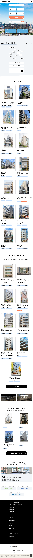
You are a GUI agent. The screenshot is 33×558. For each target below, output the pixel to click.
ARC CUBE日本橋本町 (6, 222)
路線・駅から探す (11, 512)
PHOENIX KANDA (21, 127)
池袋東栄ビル (4, 245)
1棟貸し (19, 29)
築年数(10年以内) (12, 521)
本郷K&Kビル (4, 197)
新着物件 (8, 29)
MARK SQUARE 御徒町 (14, 378)
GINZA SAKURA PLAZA (8, 425)
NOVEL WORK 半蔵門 (6, 305)
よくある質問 (11, 539)
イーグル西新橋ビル (24, 425)
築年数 (8, 32)
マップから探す (11, 514)
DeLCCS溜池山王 (21, 222)
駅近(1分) (11, 524)
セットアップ (19, 32)
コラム (10, 542)
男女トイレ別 (25, 29)
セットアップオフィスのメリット (13, 534)
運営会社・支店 (11, 537)
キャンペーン (25, 32)
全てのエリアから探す (29, 43)
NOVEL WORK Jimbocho (23, 330)
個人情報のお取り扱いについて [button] (13, 556)
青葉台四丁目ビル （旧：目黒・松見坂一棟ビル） (8, 445)
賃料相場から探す (11, 510)
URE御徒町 (3, 150)
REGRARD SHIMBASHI (22, 174)
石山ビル (24, 443)
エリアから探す (11, 508)
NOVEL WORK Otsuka (6, 330)
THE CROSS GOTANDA (6, 127)
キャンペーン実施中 (13, 531)
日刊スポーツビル (21, 150)
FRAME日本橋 (20, 354)
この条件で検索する (16, 17)
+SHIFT (4, 477)
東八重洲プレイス (5, 174)
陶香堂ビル (19, 245)
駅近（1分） (13, 32)
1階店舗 (14, 29)
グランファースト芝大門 (22, 305)
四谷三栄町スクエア (21, 102)
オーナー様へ (11, 540)
